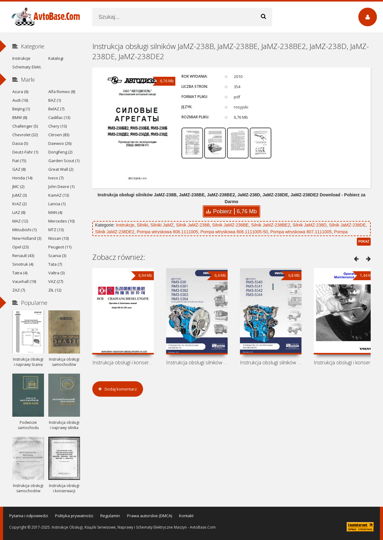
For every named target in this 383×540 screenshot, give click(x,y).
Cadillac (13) (59, 117)
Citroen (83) (58, 134)
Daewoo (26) (59, 143)
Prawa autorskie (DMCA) (149, 515)
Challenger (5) (25, 126)
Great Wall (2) (60, 169)
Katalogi (55, 58)
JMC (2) (18, 186)
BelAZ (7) (56, 109)
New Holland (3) (26, 238)
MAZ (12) (20, 221)
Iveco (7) (55, 178)
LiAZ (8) (18, 212)
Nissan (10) (58, 238)
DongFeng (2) (60, 152)
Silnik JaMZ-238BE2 (270, 225)
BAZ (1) (54, 100)
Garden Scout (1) (63, 160)
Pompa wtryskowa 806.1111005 (167, 231)
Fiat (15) (19, 160)
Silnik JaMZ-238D (309, 225)
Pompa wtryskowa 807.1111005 (301, 231)
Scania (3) (57, 255)
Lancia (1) (57, 204)
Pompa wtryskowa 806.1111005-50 (234, 231)
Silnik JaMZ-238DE (347, 225)
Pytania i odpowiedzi (28, 515)
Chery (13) (57, 126)
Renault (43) (23, 255)
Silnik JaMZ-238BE (230, 225)
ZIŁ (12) (54, 290)
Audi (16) (20, 100)
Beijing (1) (21, 109)
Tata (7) (55, 264)
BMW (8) (19, 117)
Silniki (142, 225)
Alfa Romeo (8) (61, 91)
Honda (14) (22, 178)
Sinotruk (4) (22, 264)
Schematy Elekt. (27, 67)
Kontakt (186, 515)
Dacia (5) (20, 143)
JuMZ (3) (19, 195)
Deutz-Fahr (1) (25, 152)
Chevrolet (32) (25, 134)
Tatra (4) (19, 273)
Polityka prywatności (74, 515)
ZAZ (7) (18, 290)
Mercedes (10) (61, 221)
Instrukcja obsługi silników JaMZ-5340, (270, 362)
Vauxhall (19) (24, 281)
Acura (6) (20, 91)
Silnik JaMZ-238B (193, 225)
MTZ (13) (56, 229)
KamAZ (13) (58, 195)
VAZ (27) (55, 281)
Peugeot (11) (59, 247)
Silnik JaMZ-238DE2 (114, 231)
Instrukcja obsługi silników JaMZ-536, (197, 362)
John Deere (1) (61, 186)
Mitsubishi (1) (24, 229)
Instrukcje (125, 225)
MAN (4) (55, 212)
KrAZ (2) (19, 204)
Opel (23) (20, 247)
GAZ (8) (19, 169)
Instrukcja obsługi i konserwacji (123, 362)
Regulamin (110, 515)
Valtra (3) (56, 273)
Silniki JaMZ (162, 225)
